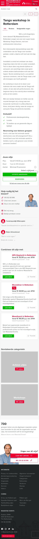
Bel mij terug (7, 210)
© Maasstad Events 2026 (9, 532)
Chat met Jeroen (8, 200)
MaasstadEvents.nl (13, 3)
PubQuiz (22, 505)
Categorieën (23, 478)
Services (4, 486)
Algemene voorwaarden (27, 473)
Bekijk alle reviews (8, 240)
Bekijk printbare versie (10, 214)
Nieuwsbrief (5, 478)
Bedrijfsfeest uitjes (7, 505)
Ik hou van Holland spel (8, 498)
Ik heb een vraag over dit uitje (19, 183)
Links (21, 488)
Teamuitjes (23, 503)
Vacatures (23, 483)
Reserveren (19, 179)
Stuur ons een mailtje (10, 204)
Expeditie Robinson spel (9, 500)
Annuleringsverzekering (9, 476)
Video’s (3, 488)
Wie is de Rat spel (25, 500)
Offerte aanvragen (19, 174)
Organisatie (4, 481)
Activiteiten (4, 483)
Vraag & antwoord (25, 476)
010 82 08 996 (9, 197)
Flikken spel (23, 498)
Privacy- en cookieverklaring (10, 473)
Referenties (23, 481)
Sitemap (22, 486)
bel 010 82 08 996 (24, 460)
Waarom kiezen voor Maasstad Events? (13, 434)
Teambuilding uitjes (7, 503)
